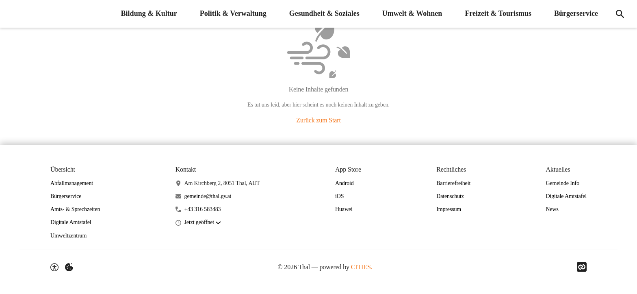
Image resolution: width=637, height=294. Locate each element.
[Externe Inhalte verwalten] (69, 267)
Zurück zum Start (318, 120)
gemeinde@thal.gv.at (208, 196)
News (552, 209)
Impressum (448, 209)
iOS (339, 196)
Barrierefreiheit (453, 183)
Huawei (344, 209)
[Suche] (620, 14)
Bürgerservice (65, 196)
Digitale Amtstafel (70, 222)
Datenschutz (450, 196)
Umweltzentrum (68, 236)
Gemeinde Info (562, 183)
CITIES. (362, 267)
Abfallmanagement (71, 183)
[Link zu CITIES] (582, 267)
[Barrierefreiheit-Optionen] (54, 267)
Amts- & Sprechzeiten (75, 209)
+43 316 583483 (202, 209)
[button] (202, 222)
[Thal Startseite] (12, 14)
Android (344, 183)
